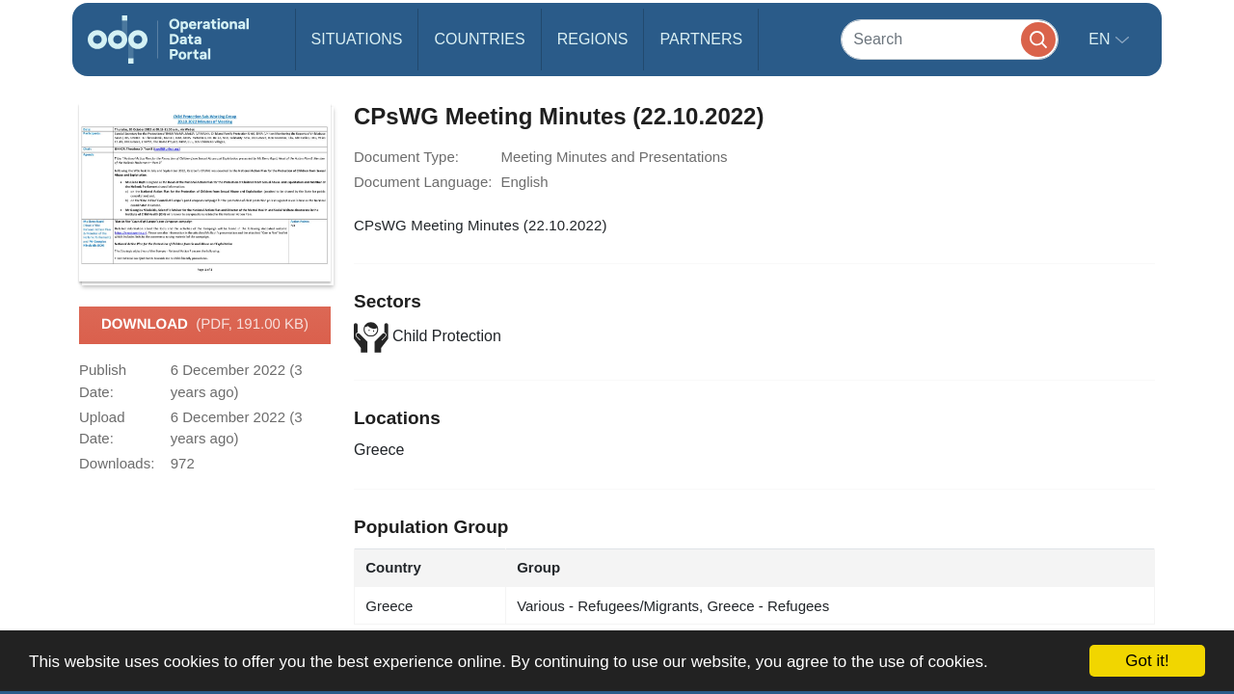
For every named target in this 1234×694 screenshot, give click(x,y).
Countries (479, 39)
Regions (593, 39)
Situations (357, 39)
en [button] (1101, 39)
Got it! (1146, 661)
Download (204, 325)
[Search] (950, 39)
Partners (700, 39)
